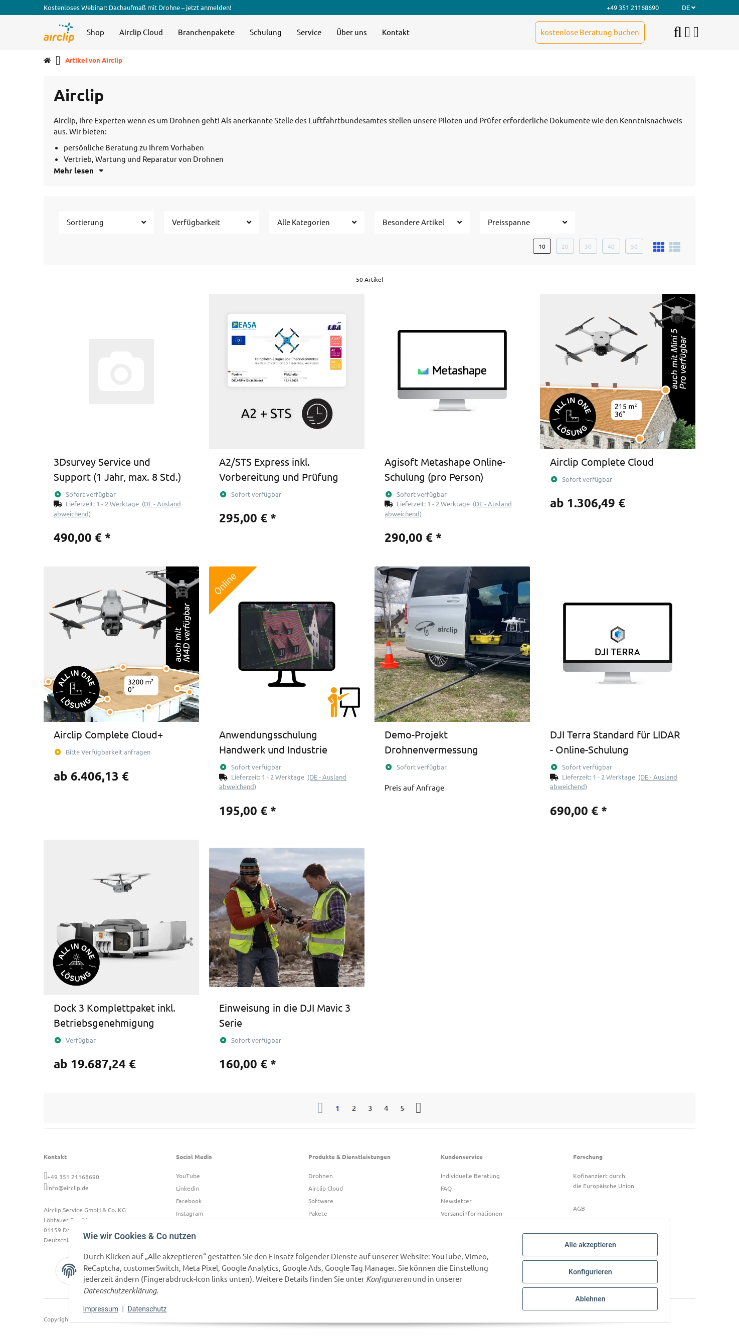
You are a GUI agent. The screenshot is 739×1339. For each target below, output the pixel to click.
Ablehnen (588, 1298)
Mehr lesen (78, 170)
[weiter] (419, 1108)
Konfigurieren (588, 1272)
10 (541, 246)
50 (634, 246)
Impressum (102, 1309)
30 (588, 246)
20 (565, 246)
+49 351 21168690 (73, 1177)
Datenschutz (149, 1309)
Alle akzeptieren (588, 1246)
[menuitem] (95, 32)
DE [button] (688, 7)
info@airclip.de (68, 1188)
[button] (687, 32)
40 (611, 246)
